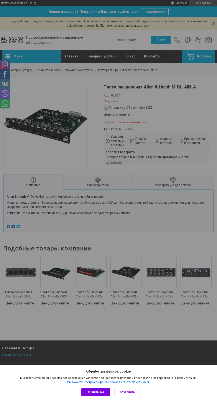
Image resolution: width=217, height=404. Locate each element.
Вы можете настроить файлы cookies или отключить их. (107, 382)
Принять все (96, 392)
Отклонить (127, 392)
